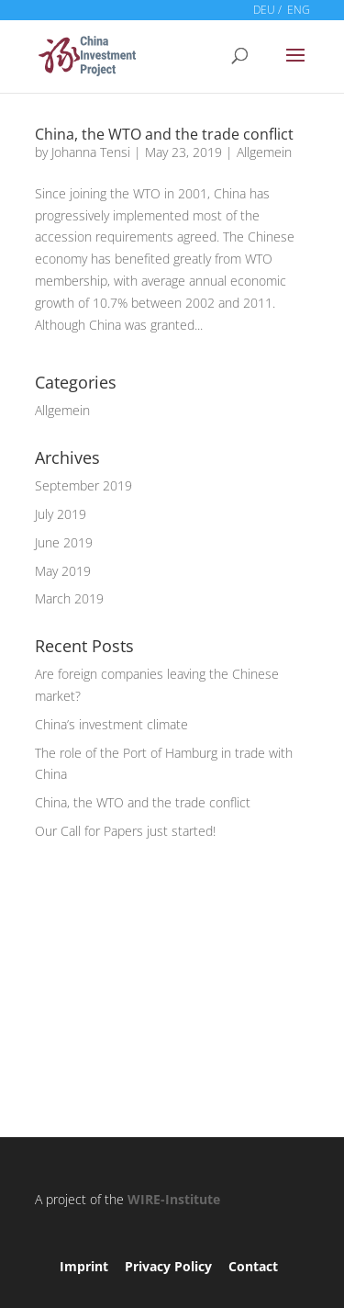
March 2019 (69, 598)
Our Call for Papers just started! (125, 831)
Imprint (84, 1266)
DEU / (267, 9)
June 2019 (64, 542)
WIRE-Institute (174, 1199)
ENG (298, 9)
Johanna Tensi (90, 152)
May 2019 (63, 571)
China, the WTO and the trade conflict (164, 134)
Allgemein (264, 152)
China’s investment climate (111, 724)
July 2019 (60, 514)
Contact (253, 1266)
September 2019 (83, 485)
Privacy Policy (168, 1266)
